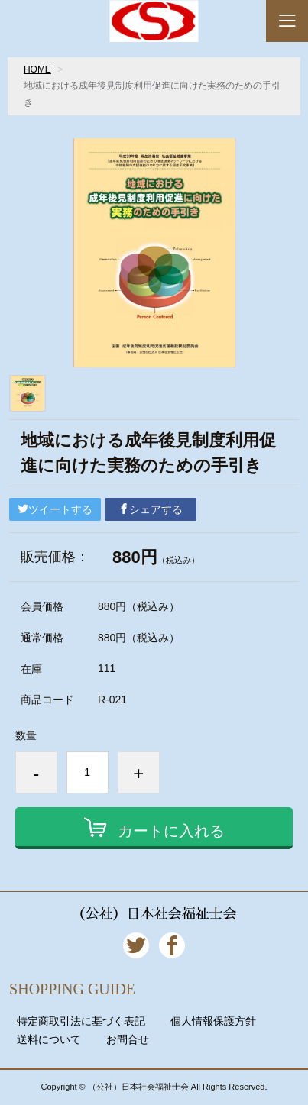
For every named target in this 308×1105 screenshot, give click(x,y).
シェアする (150, 509)
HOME (37, 69)
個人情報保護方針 (213, 1021)
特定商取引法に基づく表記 (81, 1021)
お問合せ (127, 1039)
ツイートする (55, 509)
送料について (49, 1039)
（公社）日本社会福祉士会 (153, 914)
